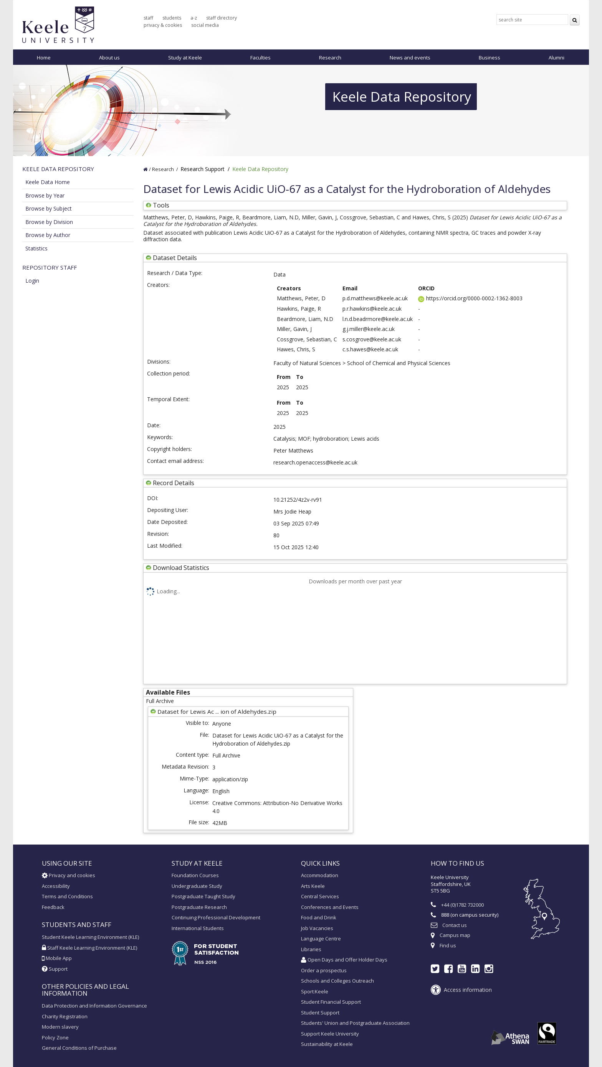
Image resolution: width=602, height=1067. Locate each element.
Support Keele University (330, 1033)
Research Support (202, 169)
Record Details (173, 483)
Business (489, 57)
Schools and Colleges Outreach (337, 980)
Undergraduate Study (197, 886)
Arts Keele (313, 886)
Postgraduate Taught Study (203, 896)
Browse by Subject (48, 208)
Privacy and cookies (68, 875)
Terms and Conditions (67, 896)
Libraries (311, 949)
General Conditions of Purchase (79, 1047)
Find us (448, 945)
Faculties (260, 57)
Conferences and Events (330, 907)
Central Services (320, 896)
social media (205, 25)
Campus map (455, 935)
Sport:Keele (314, 991)
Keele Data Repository (260, 169)
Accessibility (56, 886)
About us (109, 57)
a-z (193, 18)
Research (330, 57)
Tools (157, 205)
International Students (198, 928)
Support (55, 968)
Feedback (53, 907)
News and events (410, 57)
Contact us (454, 925)
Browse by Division (49, 222)
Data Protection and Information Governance (94, 1005)
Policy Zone (55, 1037)
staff (148, 18)
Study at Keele (185, 57)
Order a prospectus (324, 970)
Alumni (556, 57)
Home (44, 57)
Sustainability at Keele (327, 1044)
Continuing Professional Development (216, 917)
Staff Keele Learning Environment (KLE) (89, 947)
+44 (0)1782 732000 (462, 904)
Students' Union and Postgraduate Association (355, 1022)
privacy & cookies (163, 25)
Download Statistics (181, 567)
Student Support (320, 1012)
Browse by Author (47, 235)
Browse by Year (44, 195)
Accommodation (319, 875)
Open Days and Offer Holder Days (344, 959)
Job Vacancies (317, 928)
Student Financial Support (331, 1001)
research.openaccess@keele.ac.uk (315, 462)
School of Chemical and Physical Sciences (398, 363)
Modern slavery (60, 1026)
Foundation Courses (195, 875)
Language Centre (321, 938)
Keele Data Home (47, 182)
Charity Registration (65, 1016)
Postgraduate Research (199, 907)
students (171, 18)
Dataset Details (175, 258)
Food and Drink (318, 917)
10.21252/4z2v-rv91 (297, 499)
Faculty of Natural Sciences (307, 363)
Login (32, 280)
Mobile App (57, 958)
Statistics (36, 248)
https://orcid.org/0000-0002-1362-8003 (470, 298)
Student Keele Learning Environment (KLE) (90, 937)
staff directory (221, 18)
